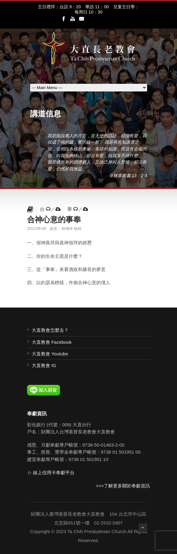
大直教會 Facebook (52, 342)
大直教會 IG (44, 365)
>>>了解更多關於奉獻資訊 (123, 485)
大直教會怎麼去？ (50, 330)
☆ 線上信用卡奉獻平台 (50, 472)
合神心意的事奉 (54, 219)
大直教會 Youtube (50, 353)
